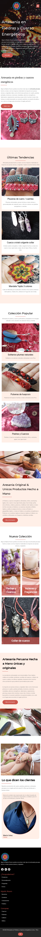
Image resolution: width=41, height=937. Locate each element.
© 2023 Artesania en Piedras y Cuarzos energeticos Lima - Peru (20, 930)
